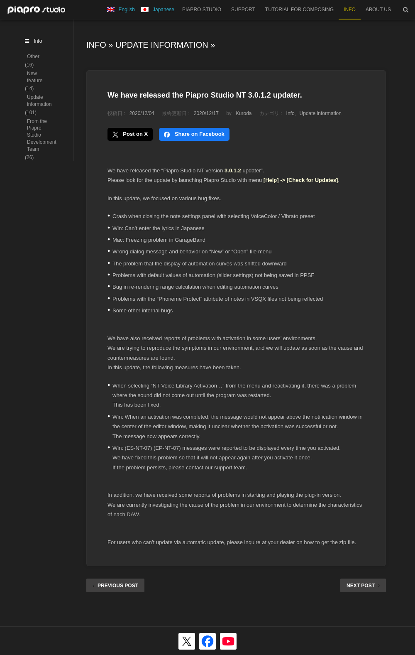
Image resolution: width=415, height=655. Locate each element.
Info (96, 44)
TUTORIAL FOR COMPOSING (299, 9)
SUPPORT (243, 9)
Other (33, 56)
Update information (161, 44)
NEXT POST (363, 586)
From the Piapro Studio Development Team (41, 135)
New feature (34, 77)
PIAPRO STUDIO (201, 9)
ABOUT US (378, 9)
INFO (350, 9)
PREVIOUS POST (115, 586)
